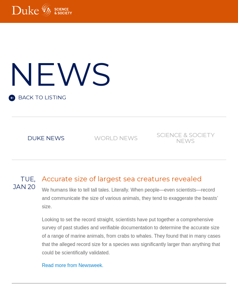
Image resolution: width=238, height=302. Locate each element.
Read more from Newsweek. (73, 265)
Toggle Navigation (221, 8)
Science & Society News (185, 138)
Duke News (46, 138)
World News (116, 138)
